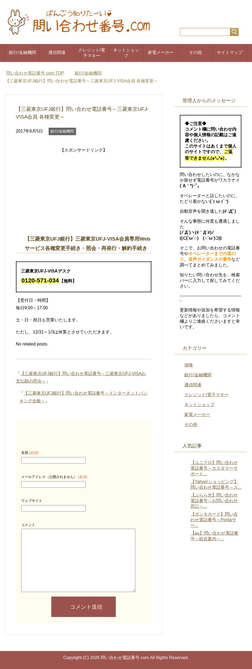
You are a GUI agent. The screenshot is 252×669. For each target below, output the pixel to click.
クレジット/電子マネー (91, 53)
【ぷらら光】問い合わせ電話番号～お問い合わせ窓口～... (214, 501)
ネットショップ (126, 53)
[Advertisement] (83, 191)
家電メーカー (161, 52)
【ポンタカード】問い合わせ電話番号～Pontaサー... (214, 520)
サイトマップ (230, 52)
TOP (35, 73)
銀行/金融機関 (22, 52)
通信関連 (57, 52)
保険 (188, 365)
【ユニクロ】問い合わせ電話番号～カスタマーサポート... (214, 468)
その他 (195, 52)
